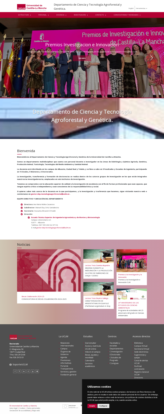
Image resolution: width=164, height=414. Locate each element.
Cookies (22, 408)
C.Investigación (116, 351)
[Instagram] (28, 371)
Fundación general (68, 374)
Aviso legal (13, 408)
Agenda (63, 357)
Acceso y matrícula (93, 346)
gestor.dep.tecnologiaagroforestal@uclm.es (50, 194)
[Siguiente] (151, 58)
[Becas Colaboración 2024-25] (48, 276)
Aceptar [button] (92, 406)
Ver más (82, 58)
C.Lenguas (114, 363)
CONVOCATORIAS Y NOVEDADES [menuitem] (126, 15)
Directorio (138, 377)
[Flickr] (37, 371)
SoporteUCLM (20, 364)
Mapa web (36, 410)
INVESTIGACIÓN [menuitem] (80, 15)
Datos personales (33, 408)
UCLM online (90, 349)
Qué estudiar (90, 343)
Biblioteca (138, 343)
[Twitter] (19, 371)
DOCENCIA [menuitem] (60, 15)
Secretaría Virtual (141, 349)
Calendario (89, 360)
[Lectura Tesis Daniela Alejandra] (99, 263)
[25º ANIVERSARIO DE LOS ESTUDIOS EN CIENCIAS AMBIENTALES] (132, 303)
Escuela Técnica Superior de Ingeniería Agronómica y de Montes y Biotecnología (65, 217)
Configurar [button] (103, 406)
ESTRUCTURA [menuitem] (23, 15)
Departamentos (116, 348)
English (131, 8)
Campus (63, 348)
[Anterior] (12, 58)
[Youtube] (32, 371)
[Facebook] (15, 371)
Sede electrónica (141, 352)
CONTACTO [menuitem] (99, 15)
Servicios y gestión (68, 371)
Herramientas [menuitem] (141, 8)
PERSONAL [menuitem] (42, 15)
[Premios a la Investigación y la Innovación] (132, 267)
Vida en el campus (92, 352)
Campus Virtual (140, 346)
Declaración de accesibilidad (20, 410)
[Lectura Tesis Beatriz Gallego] (99, 295)
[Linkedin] (24, 371)
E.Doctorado (115, 354)
